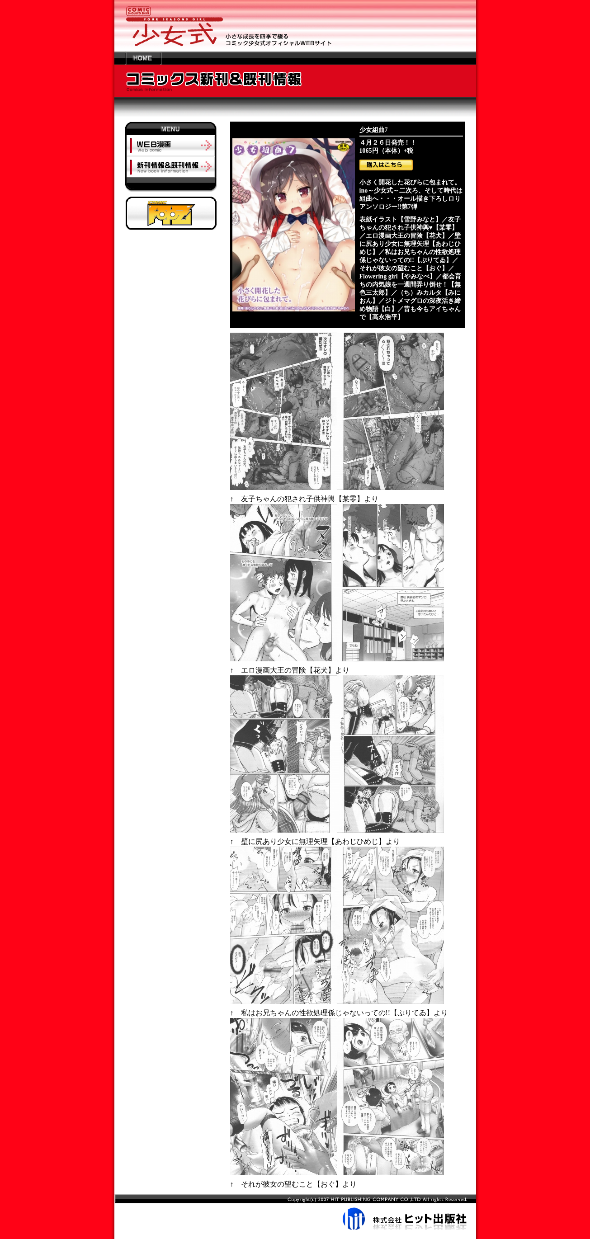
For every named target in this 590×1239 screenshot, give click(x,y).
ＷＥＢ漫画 (171, 145)
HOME (143, 58)
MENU (171, 128)
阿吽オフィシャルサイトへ (171, 213)
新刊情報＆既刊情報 (171, 166)
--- (120, 58)
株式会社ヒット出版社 (295, 1212)
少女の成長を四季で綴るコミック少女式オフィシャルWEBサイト (295, 25)
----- (171, 187)
